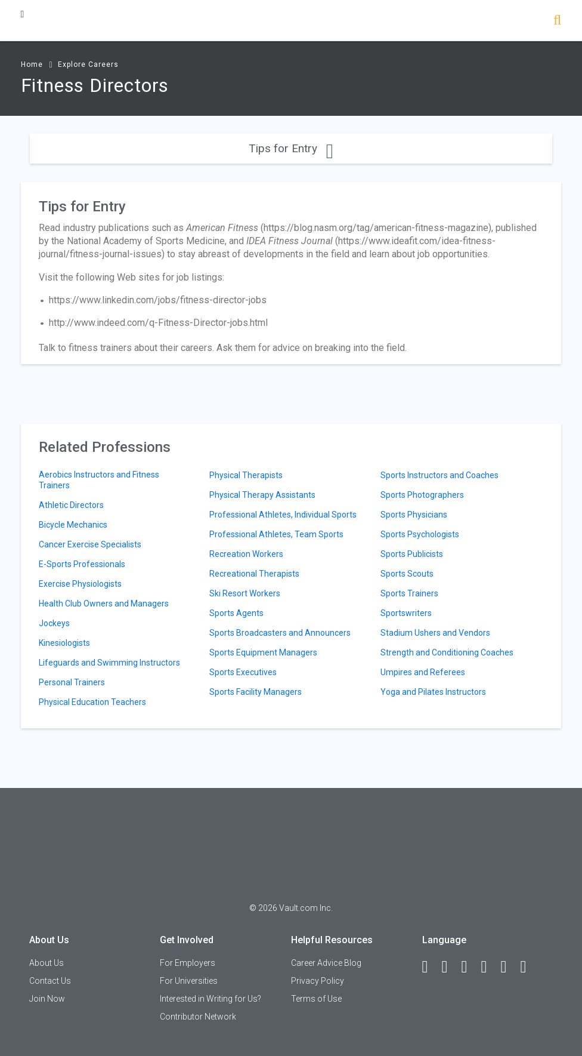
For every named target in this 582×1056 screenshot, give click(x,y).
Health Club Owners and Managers (104, 603)
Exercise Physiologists (80, 584)
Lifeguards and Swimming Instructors (109, 662)
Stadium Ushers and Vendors (435, 633)
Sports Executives (243, 672)
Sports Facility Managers (255, 692)
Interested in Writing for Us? (210, 998)
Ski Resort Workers (244, 593)
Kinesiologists (64, 643)
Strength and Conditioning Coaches (446, 652)
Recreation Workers (246, 554)
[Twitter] (470, 967)
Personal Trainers (72, 682)
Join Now (47, 998)
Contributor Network (198, 1016)
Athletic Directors (71, 505)
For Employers (187, 963)
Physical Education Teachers (92, 702)
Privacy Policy (317, 981)
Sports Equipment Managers (263, 652)
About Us (46, 963)
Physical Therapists (246, 475)
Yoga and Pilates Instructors (433, 692)
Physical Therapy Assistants (262, 495)
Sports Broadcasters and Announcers (280, 633)
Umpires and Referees (422, 672)
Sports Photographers (422, 495)
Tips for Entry (291, 148)
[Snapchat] (529, 967)
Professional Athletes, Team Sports (276, 534)
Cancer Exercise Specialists (90, 544)
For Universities (189, 981)
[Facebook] (430, 967)
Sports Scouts (407, 573)
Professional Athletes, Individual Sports (283, 514)
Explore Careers (88, 64)
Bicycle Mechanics (73, 524)
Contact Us (50, 981)
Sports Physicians (413, 514)
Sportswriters (406, 613)
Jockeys (54, 623)
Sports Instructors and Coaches (439, 475)
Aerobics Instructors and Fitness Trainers (99, 480)
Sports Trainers (409, 593)
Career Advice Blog (326, 963)
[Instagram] (489, 967)
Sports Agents (236, 613)
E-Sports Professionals (82, 564)
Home (32, 64)
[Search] (557, 21)
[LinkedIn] (450, 967)
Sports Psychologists (419, 534)
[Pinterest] (509, 967)
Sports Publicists (411, 554)
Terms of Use (316, 998)
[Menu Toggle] (22, 14)
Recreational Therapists (254, 573)
